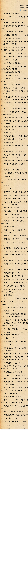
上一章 (18, 1)
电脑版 (8, 428)
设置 (7, 1)
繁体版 (23, 428)
